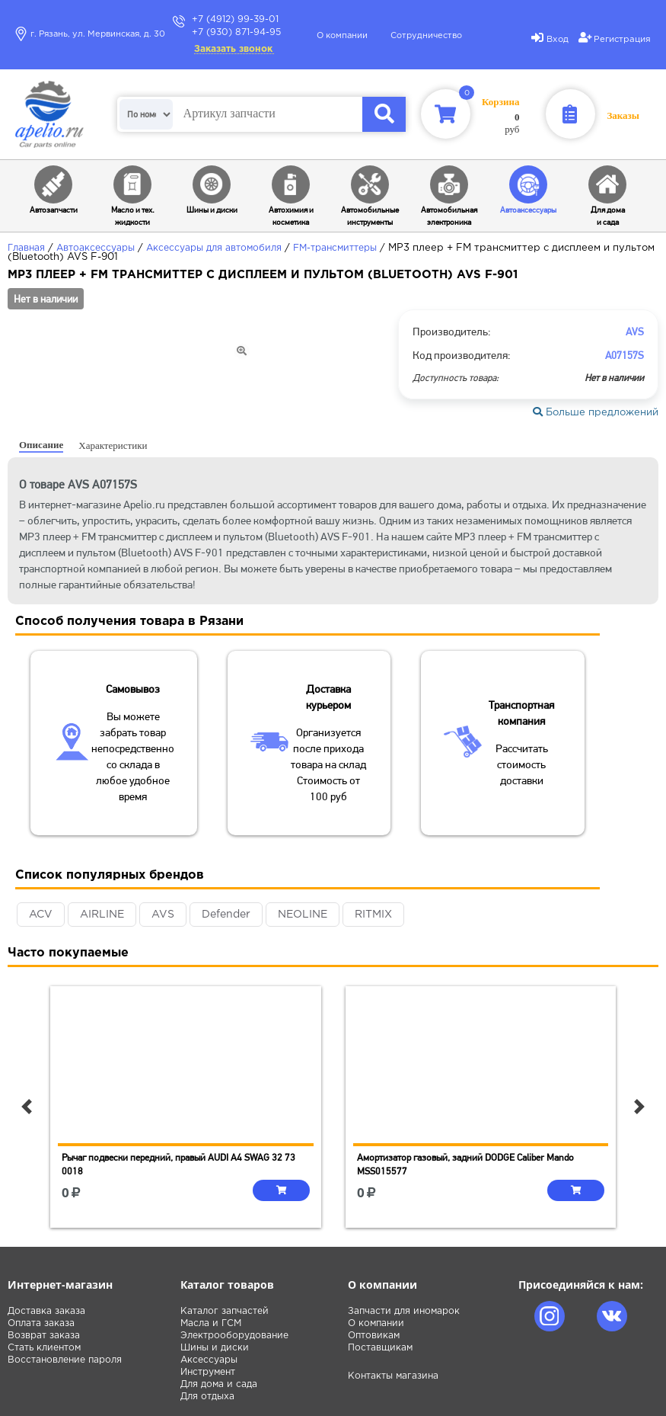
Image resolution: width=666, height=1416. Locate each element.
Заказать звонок (233, 49)
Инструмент (207, 1372)
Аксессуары (208, 1360)
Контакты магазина (393, 1376)
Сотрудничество (426, 36)
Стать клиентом (44, 1348)
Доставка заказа (46, 1311)
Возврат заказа (44, 1335)
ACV (41, 914)
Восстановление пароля (65, 1360)
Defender (226, 914)
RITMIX (373, 914)
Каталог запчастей (224, 1311)
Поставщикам (380, 1348)
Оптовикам (374, 1335)
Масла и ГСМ (210, 1323)
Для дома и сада (218, 1384)
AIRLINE (102, 914)
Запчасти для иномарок (404, 1311)
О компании (342, 36)
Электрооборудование (234, 1335)
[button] (27, 1107)
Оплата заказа (41, 1323)
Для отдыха (207, 1396)
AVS (162, 914)
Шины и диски (214, 1348)
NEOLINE (302, 914)
